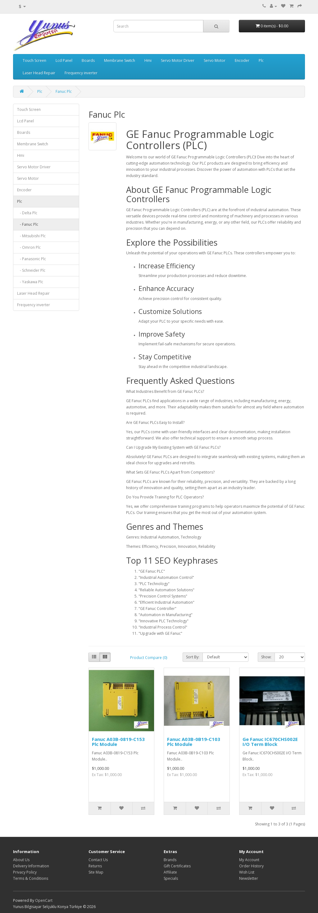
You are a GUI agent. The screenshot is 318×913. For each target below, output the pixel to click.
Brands (170, 859)
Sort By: (192, 657)
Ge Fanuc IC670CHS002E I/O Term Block (270, 741)
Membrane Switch (119, 60)
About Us (21, 859)
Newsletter (248, 878)
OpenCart (43, 900)
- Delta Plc (27, 213)
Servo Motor (214, 60)
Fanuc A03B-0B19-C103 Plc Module (193, 741)
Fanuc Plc (64, 91)
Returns (95, 866)
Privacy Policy (25, 872)
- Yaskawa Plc (30, 281)
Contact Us (98, 859)
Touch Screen (34, 60)
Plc (261, 60)
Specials (171, 878)
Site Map (96, 872)
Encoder (242, 60)
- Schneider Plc (31, 270)
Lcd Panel (64, 60)
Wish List (246, 872)
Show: (266, 657)
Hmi (148, 60)
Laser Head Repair (39, 72)
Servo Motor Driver (177, 60)
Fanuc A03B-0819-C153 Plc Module (118, 741)
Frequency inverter (81, 72)
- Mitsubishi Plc (31, 235)
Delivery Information (31, 866)
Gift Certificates (177, 866)
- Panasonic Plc (31, 258)
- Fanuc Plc (27, 224)
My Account (249, 859)
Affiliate (170, 872)
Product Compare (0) (148, 657)
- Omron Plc (29, 247)
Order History (251, 866)
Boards (88, 60)
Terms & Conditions (30, 878)
